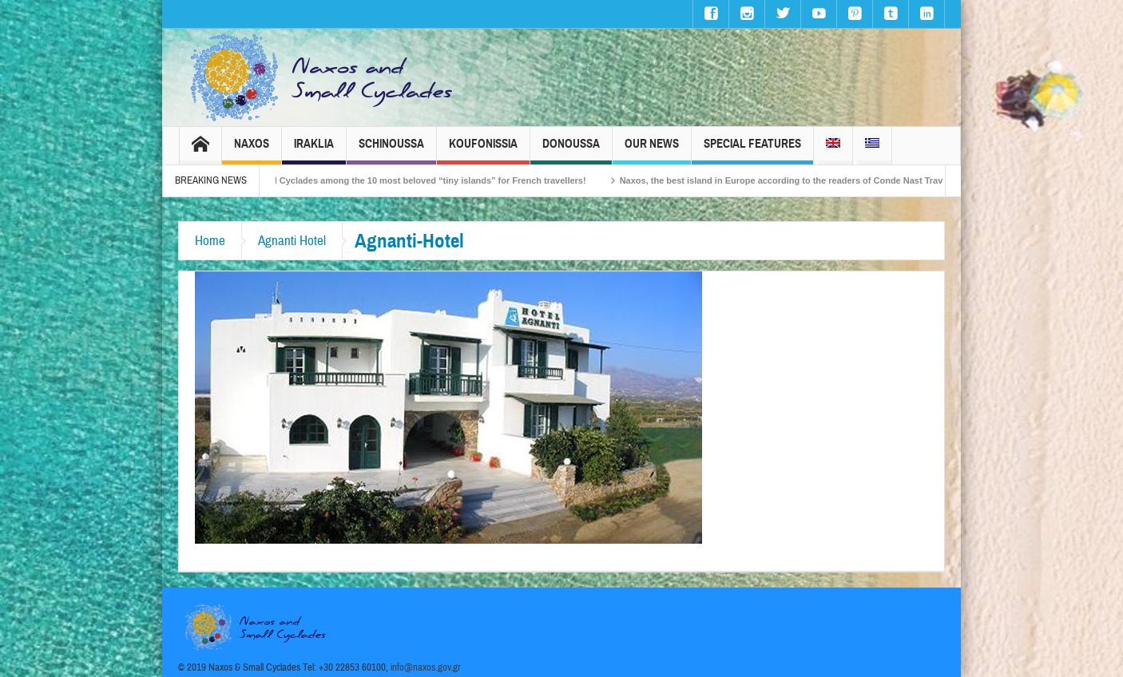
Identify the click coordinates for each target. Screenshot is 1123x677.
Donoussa (571, 150)
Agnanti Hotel (292, 240)
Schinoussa (391, 150)
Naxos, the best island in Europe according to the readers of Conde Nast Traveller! (803, 180)
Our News (652, 150)
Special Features (752, 150)
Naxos (251, 150)
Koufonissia (483, 150)
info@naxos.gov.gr (426, 667)
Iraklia (314, 150)
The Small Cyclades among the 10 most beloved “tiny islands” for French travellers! (422, 180)
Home (210, 240)
